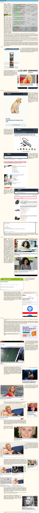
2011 (16, 512)
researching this (25, 234)
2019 (8, 512)
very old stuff (29, 512)
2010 (18, 512)
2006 (26, 512)
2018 (10, 512)
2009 (20, 512)
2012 (14, 512)
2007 (24, 512)
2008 (22, 512)
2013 (12, 512)
